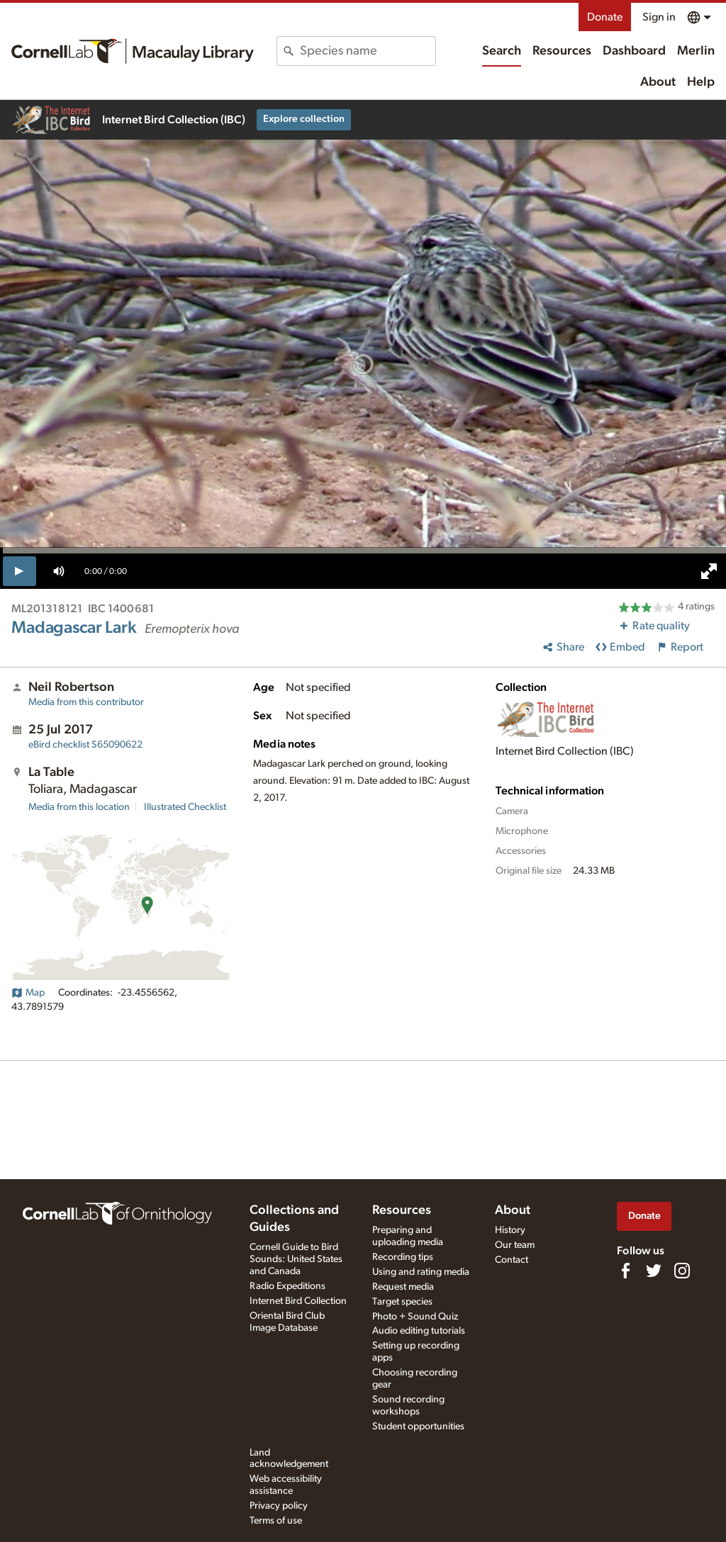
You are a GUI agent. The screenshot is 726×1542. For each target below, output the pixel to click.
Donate (604, 17)
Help (701, 82)
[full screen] (709, 571)
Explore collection (304, 119)
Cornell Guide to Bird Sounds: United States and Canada (296, 1259)
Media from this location (79, 807)
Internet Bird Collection (298, 1301)
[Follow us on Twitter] (653, 1270)
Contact (511, 1260)
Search (501, 51)
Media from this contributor (86, 702)
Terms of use (276, 1521)
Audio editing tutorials (418, 1331)
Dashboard (634, 51)
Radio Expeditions (287, 1286)
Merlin (696, 51)
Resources (561, 51)
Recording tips (402, 1257)
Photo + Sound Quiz (415, 1317)
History (510, 1230)
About (658, 82)
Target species (402, 1302)
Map (28, 993)
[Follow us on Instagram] (682, 1270)
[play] (19, 571)
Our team (515, 1245)
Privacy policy (279, 1506)
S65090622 (85, 745)
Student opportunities (418, 1426)
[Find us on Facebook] (625, 1270)
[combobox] (367, 51)
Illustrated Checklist (185, 807)
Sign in (659, 17)
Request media (403, 1287)
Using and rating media (420, 1272)
